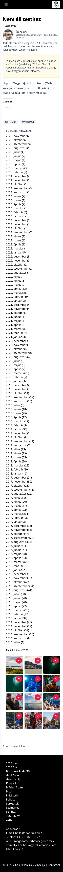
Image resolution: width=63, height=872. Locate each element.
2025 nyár (12, 763)
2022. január (14, 301)
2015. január (14, 618)
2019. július (13, 405)
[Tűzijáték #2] (51, 664)
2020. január (14, 381)
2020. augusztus (16, 357)
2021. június (13, 317)
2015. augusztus (16, 590)
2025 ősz (11, 767)
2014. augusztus (16, 638)
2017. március (15, 514)
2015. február (14, 614)
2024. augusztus (16, 192)
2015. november (16, 578)
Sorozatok (12, 803)
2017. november (16, 481)
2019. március (15, 421)
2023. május (13, 240)
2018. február (14, 469)
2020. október (15, 349)
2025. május (13, 160)
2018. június (13, 453)
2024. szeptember (17, 188)
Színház (11, 811)
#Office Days (28, 121)
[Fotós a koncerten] (14, 701)
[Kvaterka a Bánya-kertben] (33, 683)
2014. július (13, 642)
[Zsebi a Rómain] (51, 683)
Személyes (10, 25)
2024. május (13, 200)
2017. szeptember (17, 489)
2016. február (14, 566)
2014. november (16, 626)
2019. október (15, 393)
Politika (10, 799)
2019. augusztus (16, 401)
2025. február (14, 172)
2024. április (13, 204)
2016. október (15, 534)
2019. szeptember (17, 397)
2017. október (15, 485)
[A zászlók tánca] (33, 720)
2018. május (13, 457)
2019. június (13, 409)
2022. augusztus (16, 272)
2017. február (14, 518)
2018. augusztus (16, 445)
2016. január (14, 570)
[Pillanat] (51, 701)
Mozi (9, 791)
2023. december (16, 220)
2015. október (15, 582)
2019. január (14, 429)
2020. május (13, 365)
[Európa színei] (14, 720)
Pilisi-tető (12, 795)
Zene (9, 819)
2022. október (15, 264)
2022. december (16, 256)
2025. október (15, 140)
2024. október (15, 184)
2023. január (14, 252)
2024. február (14, 212)
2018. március (15, 465)
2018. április (13, 461)
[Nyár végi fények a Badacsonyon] (33, 664)
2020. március (15, 373)
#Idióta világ (10, 121)
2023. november (16, 224)
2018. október (15, 437)
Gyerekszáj (13, 779)
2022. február (14, 297)
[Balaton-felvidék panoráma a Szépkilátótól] (14, 664)
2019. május (13, 413)
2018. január (14, 473)
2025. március (15, 168)
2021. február (14, 333)
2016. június (13, 550)
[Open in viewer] (19, 661)
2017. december (16, 477)
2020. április (13, 369)
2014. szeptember (17, 634)
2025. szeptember (17, 144)
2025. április (13, 164)
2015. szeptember (17, 586)
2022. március (15, 293)
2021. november (16, 309)
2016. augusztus (16, 542)
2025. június (13, 156)
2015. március (15, 610)
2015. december (16, 574)
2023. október (15, 228)
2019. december (16, 385)
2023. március (15, 248)
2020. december (16, 341)
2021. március (15, 329)
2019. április (13, 417)
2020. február (14, 377)
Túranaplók (13, 815)
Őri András (21, 31)
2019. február (14, 425)
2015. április (13, 606)
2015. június (13, 598)
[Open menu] (6, 4)
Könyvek (11, 783)
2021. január (14, 337)
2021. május (13, 321)
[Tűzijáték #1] (14, 683)
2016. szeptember (17, 538)
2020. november (16, 345)
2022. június (13, 280)
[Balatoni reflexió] (33, 701)
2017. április (13, 510)
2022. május (13, 284)
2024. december (16, 176)
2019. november (16, 389)
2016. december (16, 526)
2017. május (13, 505)
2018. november (16, 433)
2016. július (13, 546)
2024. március (15, 208)
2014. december (16, 622)
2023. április (13, 244)
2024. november (16, 180)
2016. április (13, 558)
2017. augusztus (16, 493)
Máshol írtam (14, 787)
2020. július (13, 361)
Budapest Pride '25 (18, 771)
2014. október (15, 630)
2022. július (13, 276)
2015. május (13, 602)
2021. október (15, 313)
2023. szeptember (17, 232)
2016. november (16, 530)
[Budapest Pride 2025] (51, 720)
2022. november (16, 260)
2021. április (13, 325)
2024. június (13, 196)
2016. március (15, 562)
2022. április (13, 288)
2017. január (14, 522)
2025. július (13, 152)
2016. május (13, 554)
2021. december (16, 305)
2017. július (13, 497)
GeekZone (12, 775)
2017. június (13, 501)
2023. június (13, 236)
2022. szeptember (17, 268)
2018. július (13, 449)
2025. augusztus (16, 148)
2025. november (16, 136)
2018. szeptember (17, 441)
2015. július (13, 594)
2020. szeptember (17, 353)
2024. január (14, 216)
